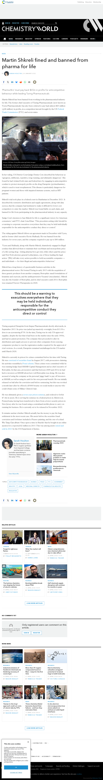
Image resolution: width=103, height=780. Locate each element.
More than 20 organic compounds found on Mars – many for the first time (34, 671)
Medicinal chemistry (33, 486)
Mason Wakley (34, 590)
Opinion (6, 546)
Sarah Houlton (16, 73)
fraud (42, 482)
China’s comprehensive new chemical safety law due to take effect (56, 551)
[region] (16, 758)
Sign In (7, 23)
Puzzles (37, 44)
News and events (36, 766)
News (4, 54)
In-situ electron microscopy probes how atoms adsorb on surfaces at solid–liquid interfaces (56, 708)
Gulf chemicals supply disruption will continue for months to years (56, 585)
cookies (79, 774)
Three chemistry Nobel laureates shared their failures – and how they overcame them (33, 707)
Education (88, 2)
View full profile (14, 474)
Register (15, 23)
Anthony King (56, 592)
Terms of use (35, 756)
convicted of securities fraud (19, 360)
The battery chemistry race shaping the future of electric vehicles (11, 585)
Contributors (37, 743)
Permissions (57, 756)
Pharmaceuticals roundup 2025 (59, 442)
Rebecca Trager (57, 558)
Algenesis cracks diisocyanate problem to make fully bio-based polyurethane (59, 457)
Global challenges (79, 766)
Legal (20, 486)
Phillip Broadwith (13, 556)
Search (56, 23)
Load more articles (35, 603)
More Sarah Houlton (45, 435)
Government (58, 482)
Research (6, 665)
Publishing (81, 2)
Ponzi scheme (28, 363)
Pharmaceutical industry (52, 486)
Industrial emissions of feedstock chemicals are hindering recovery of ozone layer (12, 671)
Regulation (13, 490)
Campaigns (49, 766)
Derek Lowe (33, 558)
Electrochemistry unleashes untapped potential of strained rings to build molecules (56, 671)
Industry (12, 486)
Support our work (93, 766)
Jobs (20, 44)
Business (34, 482)
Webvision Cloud (97, 778)
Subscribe (25, 23)
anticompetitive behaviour (18, 482)
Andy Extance (12, 592)
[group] (92, 39)
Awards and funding (63, 766)
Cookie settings (16, 772)
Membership (97, 2)
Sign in (26, 633)
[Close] (28, 742)
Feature (6, 580)
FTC (49, 482)
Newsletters (13, 44)
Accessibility (46, 756)
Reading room (28, 44)
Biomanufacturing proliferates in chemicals (59, 468)
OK (16, 767)
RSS (46, 743)
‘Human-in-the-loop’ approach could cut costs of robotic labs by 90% (12, 706)
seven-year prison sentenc (33, 395)
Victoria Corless (57, 679)
